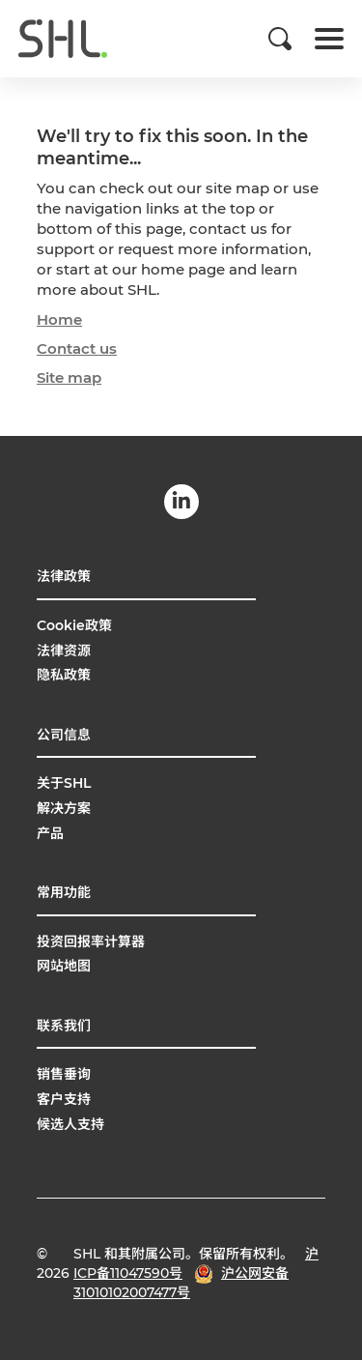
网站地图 (64, 965)
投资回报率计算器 (91, 941)
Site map (69, 377)
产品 (50, 833)
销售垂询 (64, 1074)
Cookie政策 (74, 625)
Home (59, 319)
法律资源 (64, 650)
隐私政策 (64, 674)
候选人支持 (70, 1124)
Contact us (77, 348)
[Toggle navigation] (329, 38)
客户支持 (64, 1099)
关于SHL (64, 783)
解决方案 (64, 808)
